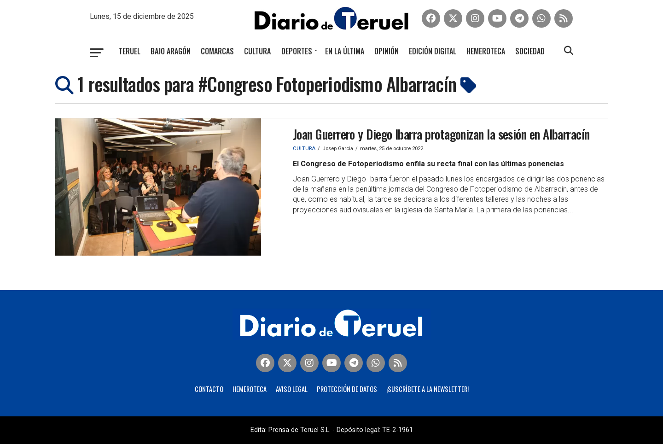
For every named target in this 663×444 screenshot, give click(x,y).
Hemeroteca (485, 51)
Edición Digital (432, 51)
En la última (344, 51)
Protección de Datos (347, 389)
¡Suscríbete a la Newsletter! (427, 389)
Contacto (209, 389)
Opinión (386, 51)
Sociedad (530, 51)
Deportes (296, 51)
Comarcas (217, 51)
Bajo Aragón (171, 51)
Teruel (129, 51)
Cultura (257, 51)
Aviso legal (292, 389)
